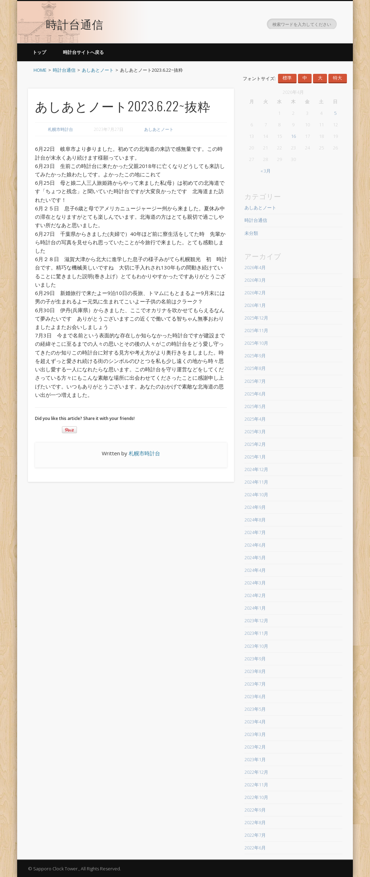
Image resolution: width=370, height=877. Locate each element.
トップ (39, 52)
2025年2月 (255, 444)
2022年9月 (255, 810)
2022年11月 (256, 784)
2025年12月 (256, 318)
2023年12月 (256, 620)
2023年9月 (255, 658)
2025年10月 (256, 343)
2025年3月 (255, 431)
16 (293, 136)
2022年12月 (256, 772)
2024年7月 (255, 532)
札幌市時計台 (60, 129)
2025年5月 (255, 406)
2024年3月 (255, 583)
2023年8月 (255, 671)
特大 (337, 77)
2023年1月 (255, 759)
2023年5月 (255, 709)
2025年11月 (256, 330)
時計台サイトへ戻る (83, 52)
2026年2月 (255, 292)
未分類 (251, 233)
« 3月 (266, 171)
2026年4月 (255, 267)
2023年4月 (255, 721)
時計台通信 (75, 19)
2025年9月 (255, 355)
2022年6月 (255, 847)
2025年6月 (255, 394)
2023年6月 (255, 696)
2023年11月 (256, 633)
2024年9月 (255, 507)
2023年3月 (255, 734)
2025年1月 (255, 457)
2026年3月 (255, 280)
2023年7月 (255, 684)
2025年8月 (255, 368)
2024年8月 (255, 520)
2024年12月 (256, 469)
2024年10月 (256, 494)
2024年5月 (255, 557)
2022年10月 (256, 797)
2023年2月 (255, 747)
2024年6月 (255, 545)
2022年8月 (255, 822)
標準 (287, 77)
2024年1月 (255, 608)
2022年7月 (255, 835)
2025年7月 (255, 381)
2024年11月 (256, 482)
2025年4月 (255, 419)
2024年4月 (255, 570)
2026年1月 (255, 305)
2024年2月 (255, 595)
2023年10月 (256, 646)
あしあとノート (158, 129)
